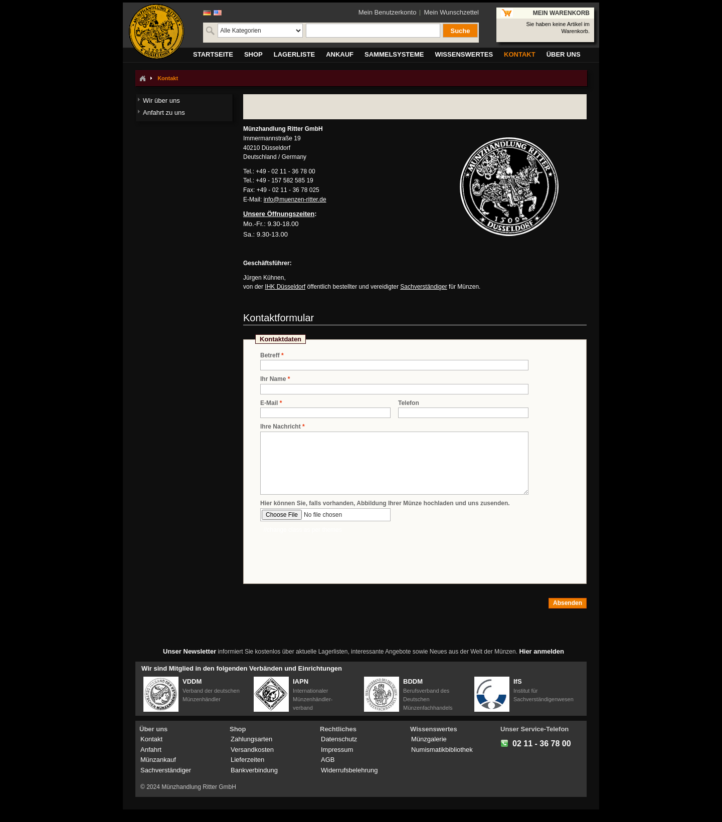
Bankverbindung (254, 770)
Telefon (408, 402)
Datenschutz (339, 739)
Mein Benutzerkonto (387, 12)
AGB (327, 759)
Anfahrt (150, 749)
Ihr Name (273, 379)
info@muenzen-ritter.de (295, 199)
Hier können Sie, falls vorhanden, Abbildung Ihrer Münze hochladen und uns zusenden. (385, 503)
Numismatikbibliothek (442, 749)
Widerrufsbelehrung (349, 770)
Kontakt (151, 739)
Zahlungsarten (251, 739)
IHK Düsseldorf (285, 286)
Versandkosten (252, 749)
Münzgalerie (429, 739)
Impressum (337, 749)
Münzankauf (158, 759)
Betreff (270, 355)
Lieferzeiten (247, 759)
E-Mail (269, 403)
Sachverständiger (423, 286)
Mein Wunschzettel (451, 12)
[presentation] (336, 553)
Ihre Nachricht (280, 427)
